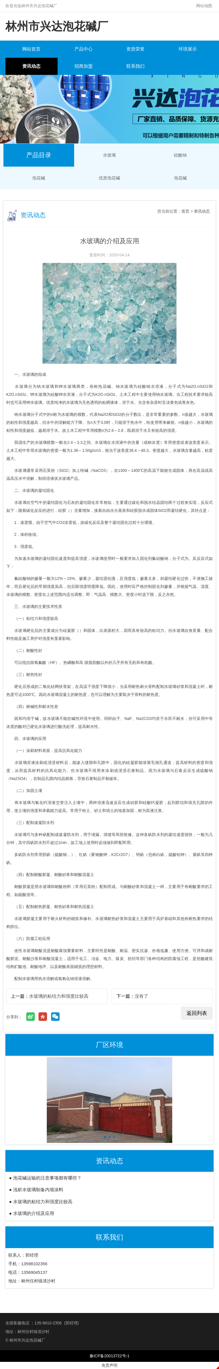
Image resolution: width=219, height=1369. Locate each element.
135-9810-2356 (48, 1323)
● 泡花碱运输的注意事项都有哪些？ (45, 1178)
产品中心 (83, 49)
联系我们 (135, 66)
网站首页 (31, 49)
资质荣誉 (135, 49)
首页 (185, 211)
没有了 (141, 996)
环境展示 (188, 49)
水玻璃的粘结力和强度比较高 (58, 996)
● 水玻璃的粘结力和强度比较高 (40, 1201)
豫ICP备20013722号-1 (109, 1356)
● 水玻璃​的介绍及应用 (31, 1213)
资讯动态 (31, 66)
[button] (105, 1137)
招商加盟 (83, 66)
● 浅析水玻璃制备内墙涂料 (36, 1189)
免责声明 (109, 1365)
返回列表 (196, 1013)
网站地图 (204, 5)
